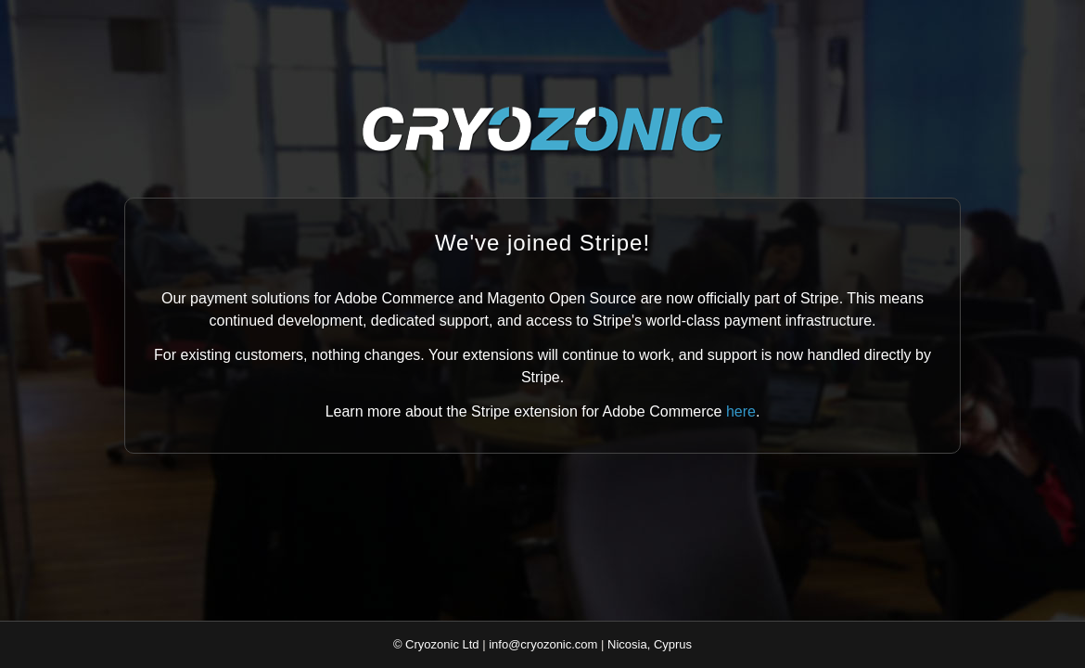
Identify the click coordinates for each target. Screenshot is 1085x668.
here (741, 411)
